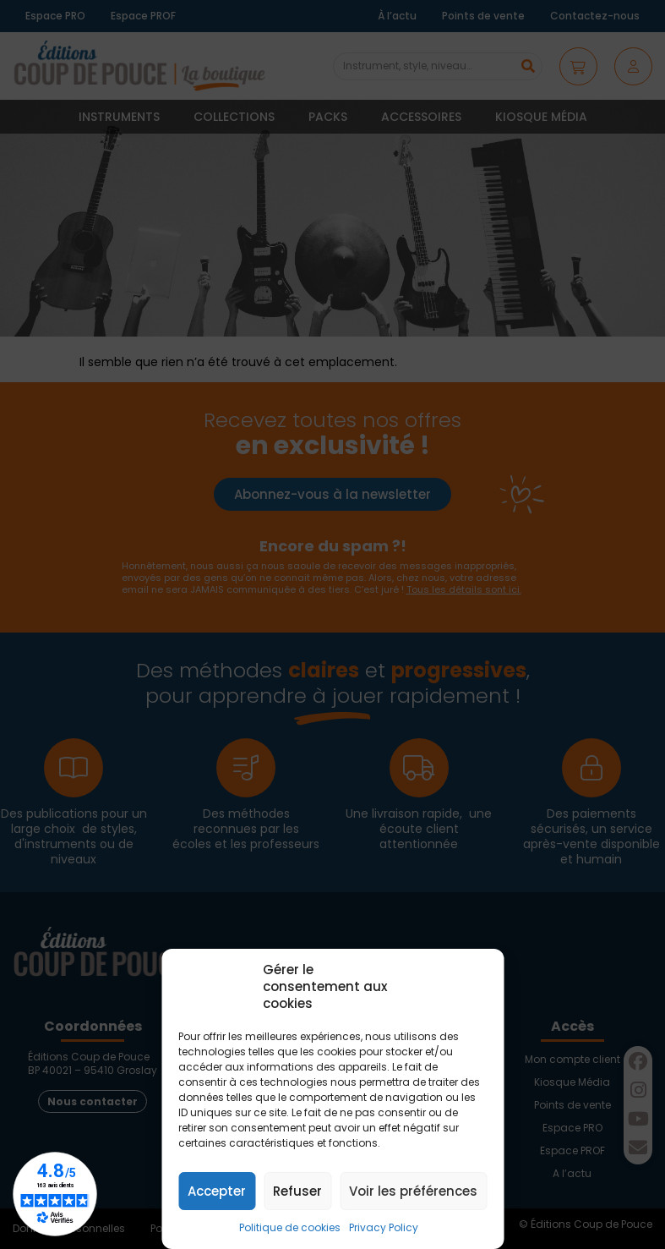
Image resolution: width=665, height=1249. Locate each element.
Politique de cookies (290, 1227)
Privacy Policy (383, 1227)
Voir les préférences (413, 1191)
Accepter (217, 1191)
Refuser (297, 1191)
